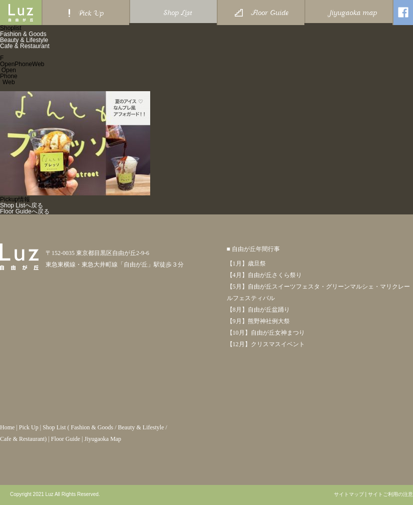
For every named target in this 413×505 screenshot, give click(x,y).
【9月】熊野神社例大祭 (258, 321)
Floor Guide (65, 438)
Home (7, 427)
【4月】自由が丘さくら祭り (264, 275)
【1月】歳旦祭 (246, 263)
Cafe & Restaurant (25, 46)
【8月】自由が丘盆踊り (258, 309)
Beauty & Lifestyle (24, 40)
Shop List (54, 427)
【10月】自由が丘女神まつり (266, 332)
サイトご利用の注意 (390, 494)
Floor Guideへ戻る (25, 211)
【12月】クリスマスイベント (266, 344)
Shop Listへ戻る (21, 205)
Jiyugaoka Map (102, 438)
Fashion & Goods (23, 34)
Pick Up (29, 427)
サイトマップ (349, 494)
